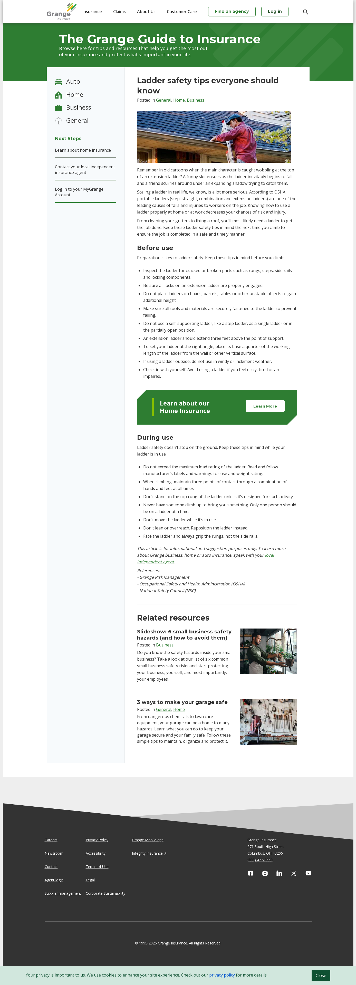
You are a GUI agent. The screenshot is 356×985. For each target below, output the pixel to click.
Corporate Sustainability (105, 893)
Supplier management (63, 893)
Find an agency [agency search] (232, 11)
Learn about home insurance (83, 150)
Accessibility (95, 853)
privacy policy (222, 975)
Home (74, 94)
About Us (146, 11)
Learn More (265, 406)
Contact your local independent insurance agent (85, 169)
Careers (51, 839)
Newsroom (54, 853)
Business (78, 107)
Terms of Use (97, 866)
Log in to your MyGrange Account (79, 192)
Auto (73, 81)
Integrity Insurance (147, 853)
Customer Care (182, 11)
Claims (119, 11)
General (77, 120)
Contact (51, 866)
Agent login (54, 879)
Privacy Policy (97, 839)
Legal (90, 879)
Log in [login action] (275, 11)
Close (321, 975)
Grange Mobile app (147, 839)
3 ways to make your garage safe (182, 702)
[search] (303, 12)
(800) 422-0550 (260, 859)
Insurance (92, 11)
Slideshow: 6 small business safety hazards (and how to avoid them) (184, 635)
